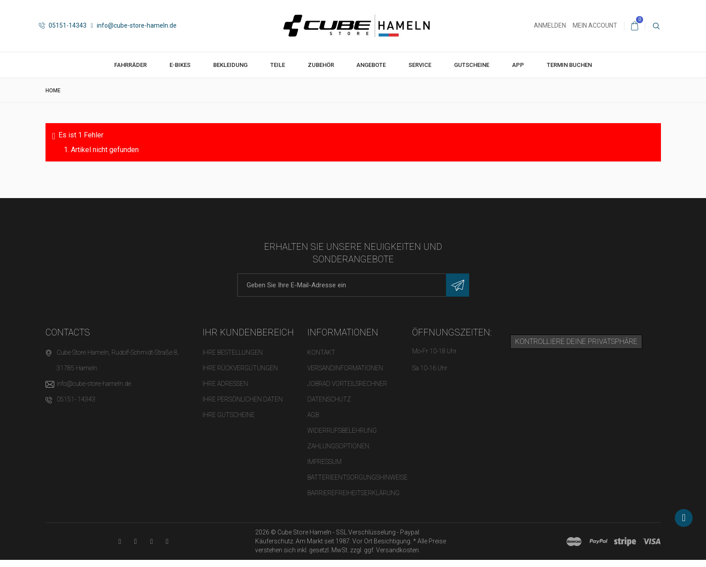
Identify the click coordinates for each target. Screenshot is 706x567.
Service (420, 65)
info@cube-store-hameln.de (134, 25)
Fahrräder (130, 65)
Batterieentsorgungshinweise (357, 477)
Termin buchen (569, 65)
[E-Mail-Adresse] (353, 285)
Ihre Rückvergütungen (240, 368)
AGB (313, 414)
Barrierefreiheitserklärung (353, 493)
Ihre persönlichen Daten (242, 399)
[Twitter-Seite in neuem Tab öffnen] (151, 541)
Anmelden (550, 25)
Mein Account (595, 25)
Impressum (324, 461)
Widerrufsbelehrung (342, 430)
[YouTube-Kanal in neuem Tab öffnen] (120, 541)
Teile (277, 65)
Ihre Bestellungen (232, 352)
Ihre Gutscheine (228, 414)
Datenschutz (329, 399)
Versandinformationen (345, 368)
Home (53, 90)
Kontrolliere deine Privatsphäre (576, 341)
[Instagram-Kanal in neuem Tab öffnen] (167, 541)
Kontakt (321, 352)
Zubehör (321, 65)
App (518, 65)
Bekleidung (230, 65)
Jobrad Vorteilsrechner (347, 383)
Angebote (371, 65)
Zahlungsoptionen (338, 446)
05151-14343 (63, 25)
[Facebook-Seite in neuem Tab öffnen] (135, 541)
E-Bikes (179, 65)
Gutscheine (471, 65)
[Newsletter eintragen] (457, 285)
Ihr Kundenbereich (248, 332)
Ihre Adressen (225, 383)
